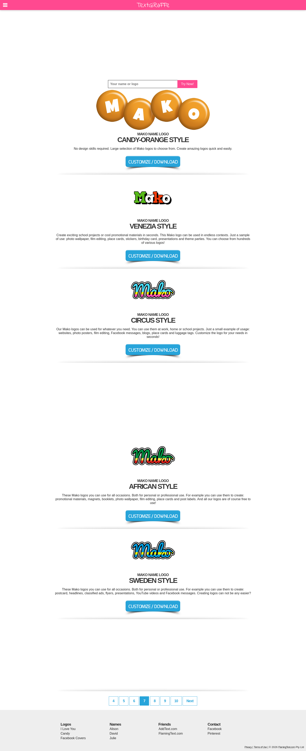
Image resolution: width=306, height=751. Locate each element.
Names (115, 724)
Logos (66, 724)
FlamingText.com (171, 733)
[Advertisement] (153, 45)
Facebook (215, 729)
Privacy (248, 747)
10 (176, 701)
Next (189, 701)
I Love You (68, 729)
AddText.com (168, 729)
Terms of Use (260, 747)
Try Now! (187, 84)
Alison (114, 729)
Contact (214, 724)
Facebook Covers (73, 738)
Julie (113, 738)
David (114, 733)
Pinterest (214, 733)
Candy (65, 733)
